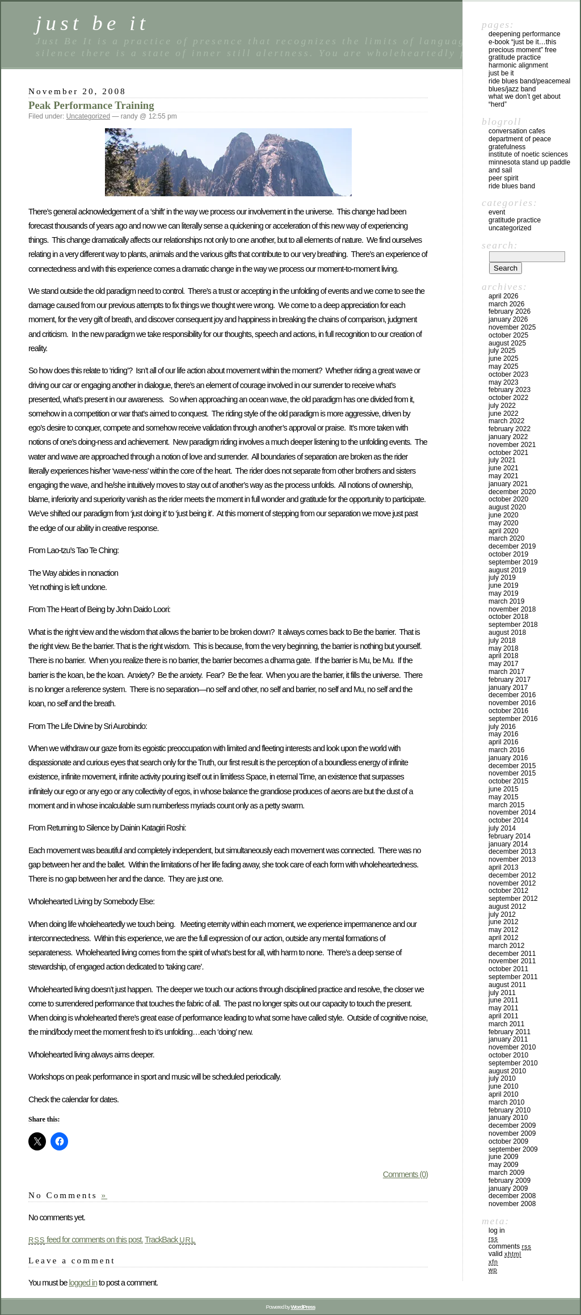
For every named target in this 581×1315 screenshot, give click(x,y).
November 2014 (512, 812)
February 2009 (510, 1181)
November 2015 (512, 773)
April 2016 (504, 742)
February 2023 (510, 390)
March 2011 (506, 1024)
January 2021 (508, 484)
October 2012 (508, 891)
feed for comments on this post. (85, 1239)
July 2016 (502, 727)
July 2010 (502, 1078)
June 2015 (504, 789)
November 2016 (512, 703)
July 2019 (502, 577)
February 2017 (510, 680)
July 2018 (502, 640)
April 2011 (504, 1016)
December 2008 (512, 1196)
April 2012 (504, 938)
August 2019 (507, 570)
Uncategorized (88, 116)
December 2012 (512, 875)
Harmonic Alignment (518, 65)
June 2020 (504, 515)
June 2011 (504, 1000)
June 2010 (504, 1086)
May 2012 (504, 930)
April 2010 (504, 1094)
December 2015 (512, 766)
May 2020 (504, 523)
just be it (92, 23)
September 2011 (513, 977)
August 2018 (507, 633)
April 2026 (504, 296)
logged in (82, 1282)
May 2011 (504, 1008)
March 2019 (506, 601)
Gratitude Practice (515, 57)
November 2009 (512, 1133)
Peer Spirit (504, 178)
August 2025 (507, 343)
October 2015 (508, 781)
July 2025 (502, 351)
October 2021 (508, 453)
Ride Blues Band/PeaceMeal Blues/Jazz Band (529, 85)
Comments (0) (405, 1174)
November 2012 (512, 883)
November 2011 (512, 961)
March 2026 (506, 304)
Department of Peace (520, 139)
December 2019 (512, 546)
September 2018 (513, 625)
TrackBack (170, 1239)
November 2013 (512, 859)
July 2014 (502, 828)
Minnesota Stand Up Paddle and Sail (529, 166)
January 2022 (508, 437)
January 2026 (508, 319)
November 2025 (512, 327)
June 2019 (504, 585)
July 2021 (502, 460)
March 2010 (506, 1102)
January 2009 (508, 1188)
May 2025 (504, 366)
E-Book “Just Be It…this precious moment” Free (523, 46)
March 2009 (506, 1173)
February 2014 (510, 836)
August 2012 (507, 907)
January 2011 (508, 1039)
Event (497, 212)
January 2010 (508, 1118)
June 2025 (504, 359)
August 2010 (507, 1071)
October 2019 (508, 554)
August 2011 (507, 985)
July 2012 (502, 914)
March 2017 (506, 672)
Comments (510, 1246)
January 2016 (508, 758)
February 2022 (510, 429)
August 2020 (507, 507)
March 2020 (506, 538)
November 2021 (512, 445)
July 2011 (502, 993)
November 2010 (512, 1047)
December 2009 (512, 1125)
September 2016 (513, 719)
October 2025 (508, 335)
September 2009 (513, 1149)
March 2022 (506, 421)
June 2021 (504, 468)
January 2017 (508, 688)
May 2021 (504, 476)
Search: (500, 245)
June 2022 (504, 414)
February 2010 (510, 1110)
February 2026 (510, 311)
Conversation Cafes (517, 131)
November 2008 (512, 1204)
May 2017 (504, 664)
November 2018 (512, 609)
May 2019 (504, 593)
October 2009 (508, 1141)
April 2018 (504, 656)
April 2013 (504, 867)
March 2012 (506, 946)
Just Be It (501, 73)
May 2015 (504, 797)
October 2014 (508, 820)
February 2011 (510, 1032)
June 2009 (504, 1157)
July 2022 (502, 406)
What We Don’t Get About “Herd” (525, 100)
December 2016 (512, 695)
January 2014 (508, 844)
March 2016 (506, 750)
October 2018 (508, 617)
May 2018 (504, 648)
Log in (497, 1230)
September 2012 (513, 899)
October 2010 (508, 1055)
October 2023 (508, 374)
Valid (505, 1254)
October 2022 (508, 398)
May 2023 (504, 382)
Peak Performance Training (91, 105)
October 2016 (508, 711)
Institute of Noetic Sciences (528, 154)
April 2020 (504, 531)
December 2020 (512, 492)
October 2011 (508, 969)
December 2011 (512, 954)
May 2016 (504, 734)
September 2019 (513, 562)
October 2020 (508, 499)
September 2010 (513, 1063)
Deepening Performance (525, 34)
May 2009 (504, 1165)
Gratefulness (507, 147)
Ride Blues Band (512, 186)
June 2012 (504, 922)
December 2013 (512, 851)
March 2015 (506, 805)
